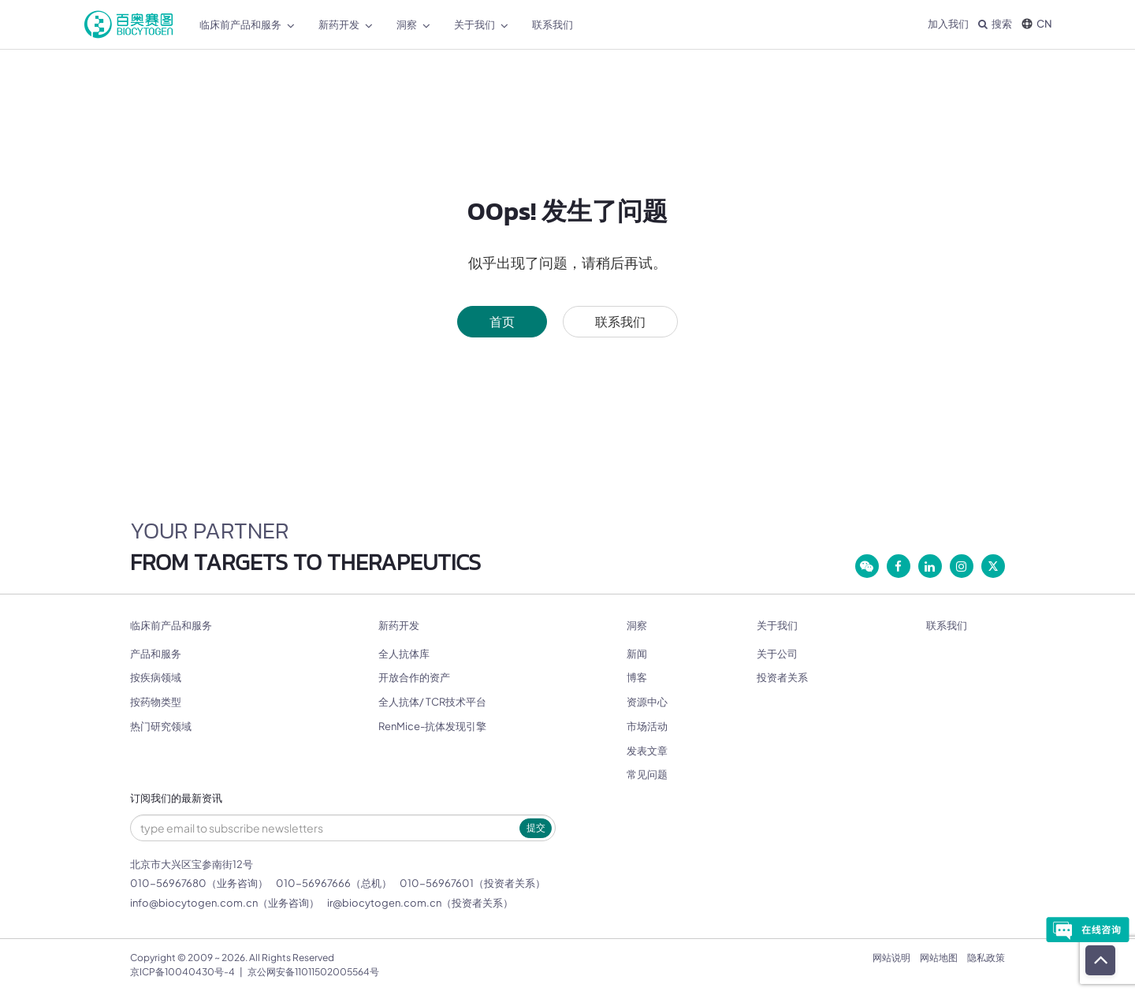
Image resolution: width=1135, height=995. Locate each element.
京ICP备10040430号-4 (182, 972)
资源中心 (647, 701)
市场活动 (647, 726)
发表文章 (647, 750)
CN (1037, 23)
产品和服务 (155, 653)
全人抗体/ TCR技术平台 (432, 701)
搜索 (995, 23)
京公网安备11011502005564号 (313, 972)
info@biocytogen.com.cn (194, 902)
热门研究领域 (161, 726)
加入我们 (948, 23)
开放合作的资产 (414, 677)
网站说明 (891, 957)
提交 (536, 827)
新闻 (637, 653)
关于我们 (777, 625)
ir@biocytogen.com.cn (384, 902)
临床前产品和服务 (171, 625)
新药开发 (398, 625)
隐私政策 (986, 957)
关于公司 (777, 653)
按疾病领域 (155, 677)
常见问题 (647, 774)
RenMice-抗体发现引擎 (432, 726)
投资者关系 (782, 677)
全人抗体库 (404, 653)
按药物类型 (155, 701)
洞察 (637, 625)
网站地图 (939, 957)
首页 (502, 321)
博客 (637, 677)
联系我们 (620, 321)
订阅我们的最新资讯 (176, 798)
